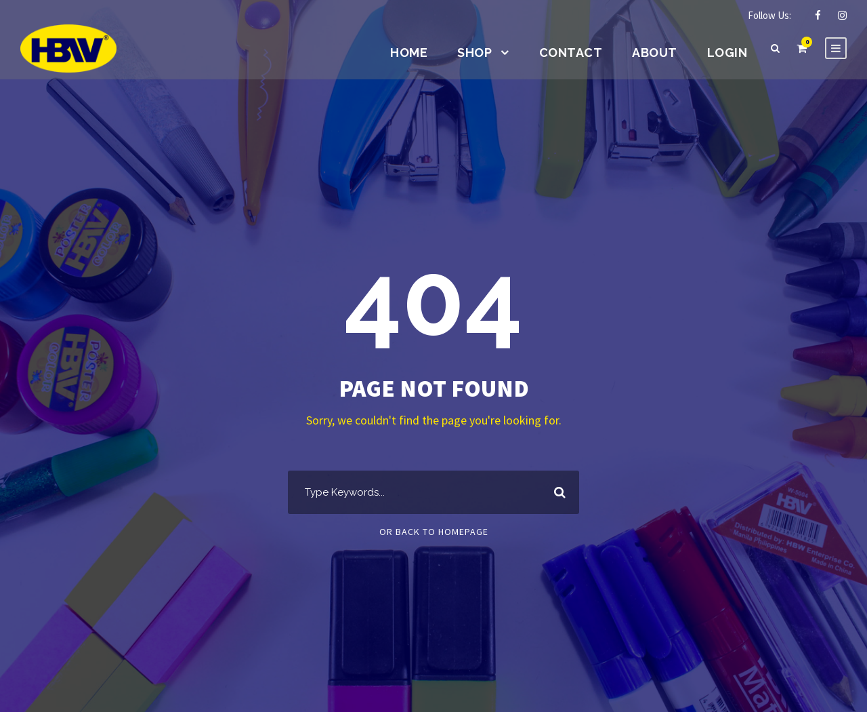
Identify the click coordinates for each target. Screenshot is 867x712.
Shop (474, 52)
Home (408, 52)
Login (727, 52)
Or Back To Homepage (433, 532)
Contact (571, 52)
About (654, 52)
